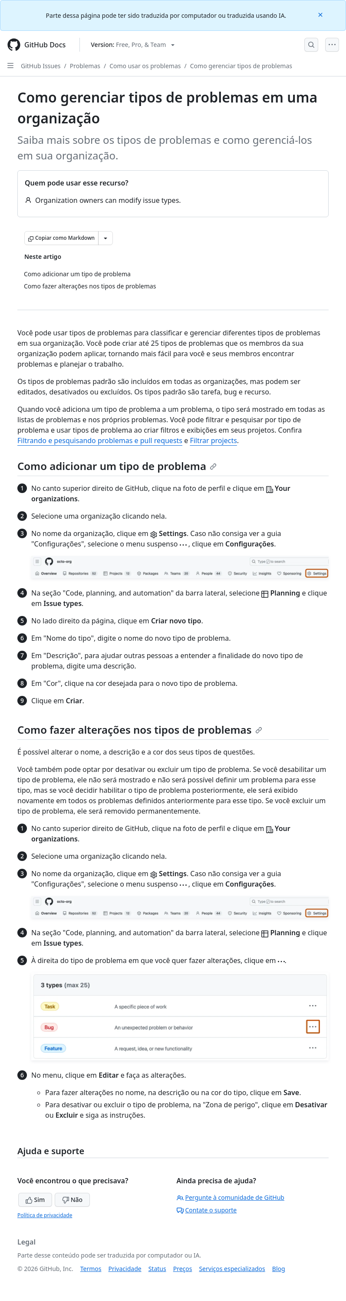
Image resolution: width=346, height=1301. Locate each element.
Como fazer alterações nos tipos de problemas (139, 729)
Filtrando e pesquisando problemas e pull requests (99, 440)
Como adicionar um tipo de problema (117, 466)
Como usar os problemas (145, 66)
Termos (91, 1269)
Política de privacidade (44, 1215)
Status (157, 1269)
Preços (182, 1269)
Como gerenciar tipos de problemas (241, 66)
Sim (35, 1199)
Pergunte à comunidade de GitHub (230, 1197)
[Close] (321, 14)
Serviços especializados (232, 1269)
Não (72, 1199)
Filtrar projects (213, 440)
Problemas (85, 66)
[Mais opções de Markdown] (105, 238)
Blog (278, 1269)
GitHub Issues (41, 66)
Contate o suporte (207, 1210)
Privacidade (125, 1269)
